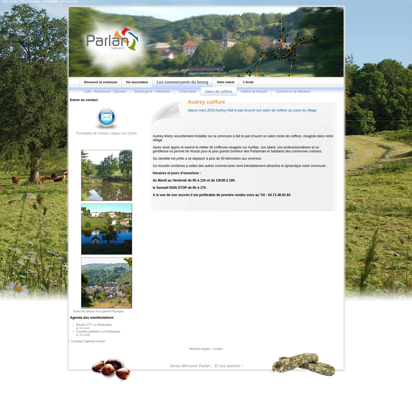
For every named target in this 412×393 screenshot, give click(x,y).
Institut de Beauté (254, 92)
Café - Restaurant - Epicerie (105, 92)
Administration (69, 1)
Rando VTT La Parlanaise (94, 324)
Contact (217, 348)
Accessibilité (50, 1)
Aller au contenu (30, 1)
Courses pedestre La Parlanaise (98, 331)
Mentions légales (199, 348)
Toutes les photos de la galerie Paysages (98, 311)
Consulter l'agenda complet (88, 341)
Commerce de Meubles (293, 92)
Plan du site (10, 1)
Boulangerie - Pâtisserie (152, 92)
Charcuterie (187, 92)
